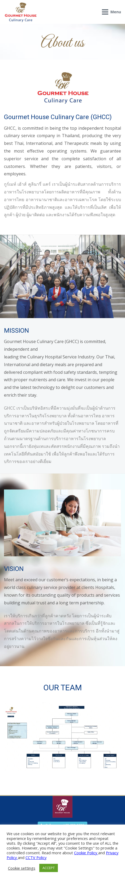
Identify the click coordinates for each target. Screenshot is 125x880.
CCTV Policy (35, 857)
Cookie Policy (86, 852)
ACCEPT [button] (48, 867)
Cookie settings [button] (21, 868)
